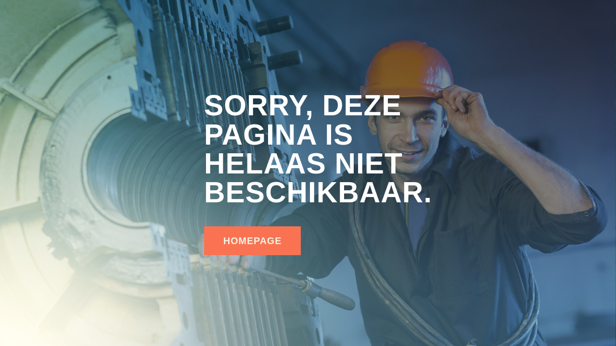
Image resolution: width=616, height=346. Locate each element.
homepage (252, 240)
